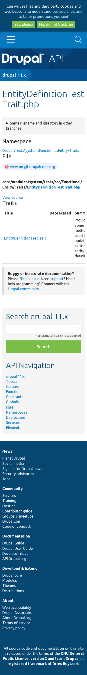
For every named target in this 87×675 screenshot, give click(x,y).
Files (9, 407)
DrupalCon (11, 521)
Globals (12, 402)
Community (12, 488)
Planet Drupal (13, 458)
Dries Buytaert (65, 664)
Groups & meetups (17, 516)
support (57, 279)
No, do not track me (56, 24)
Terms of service (16, 623)
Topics (11, 381)
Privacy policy (13, 628)
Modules (9, 580)
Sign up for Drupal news (22, 469)
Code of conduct (16, 526)
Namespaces (16, 412)
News (7, 451)
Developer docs (15, 553)
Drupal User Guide (17, 548)
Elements (13, 427)
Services (13, 422)
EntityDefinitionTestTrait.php (53, 187)
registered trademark (27, 664)
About (8, 600)
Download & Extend (20, 568)
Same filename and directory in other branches (39, 125)
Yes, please (23, 24)
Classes (12, 386)
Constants (14, 397)
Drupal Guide (13, 543)
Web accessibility (16, 607)
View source (12, 197)
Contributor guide (17, 511)
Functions (14, 392)
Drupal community (23, 289)
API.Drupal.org (14, 559)
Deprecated (15, 417)
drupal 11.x (14, 75)
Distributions (13, 591)
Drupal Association (18, 613)
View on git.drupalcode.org (32, 167)
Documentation (16, 536)
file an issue (29, 279)
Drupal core (12, 575)
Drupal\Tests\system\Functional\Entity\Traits (40, 150)
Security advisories (18, 474)
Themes (9, 585)
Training (9, 501)
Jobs (6, 479)
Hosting (9, 506)
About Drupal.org (16, 618)
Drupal (72, 658)
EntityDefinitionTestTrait (25, 238)
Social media (13, 463)
